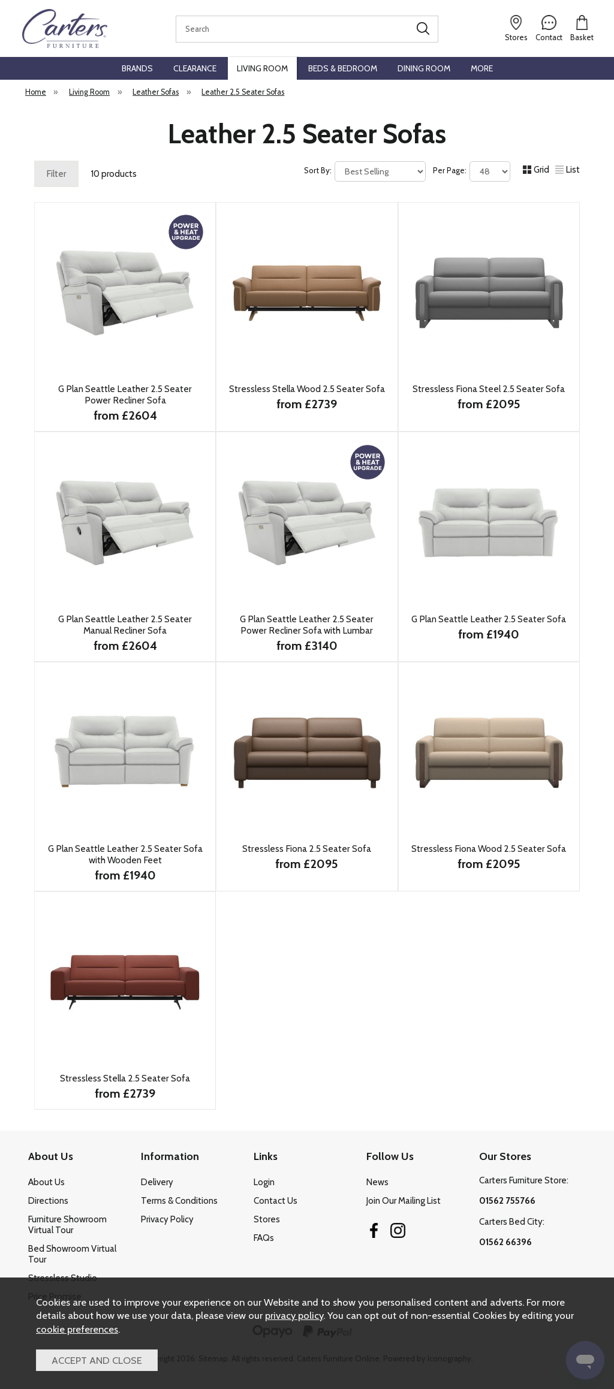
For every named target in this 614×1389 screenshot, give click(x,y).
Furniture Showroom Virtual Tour (67, 1225)
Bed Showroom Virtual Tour (72, 1254)
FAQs (264, 1238)
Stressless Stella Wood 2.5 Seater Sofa (307, 388)
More (482, 68)
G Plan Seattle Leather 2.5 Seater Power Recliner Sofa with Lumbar (307, 624)
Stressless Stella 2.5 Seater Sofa (125, 1078)
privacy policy (294, 1315)
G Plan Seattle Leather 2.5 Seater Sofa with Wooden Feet (125, 854)
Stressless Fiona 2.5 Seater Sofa (306, 848)
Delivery (157, 1182)
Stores (267, 1219)
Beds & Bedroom (342, 68)
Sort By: (365, 171)
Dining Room (424, 68)
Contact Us (275, 1200)
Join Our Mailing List (403, 1200)
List (567, 169)
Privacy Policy (167, 1219)
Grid (536, 169)
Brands (137, 68)
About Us (46, 1182)
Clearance (194, 68)
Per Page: (471, 171)
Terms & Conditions (179, 1200)
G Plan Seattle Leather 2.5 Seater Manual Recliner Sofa (125, 624)
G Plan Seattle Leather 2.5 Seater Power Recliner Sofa (125, 394)
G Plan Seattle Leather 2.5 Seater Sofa (488, 619)
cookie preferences (77, 1329)
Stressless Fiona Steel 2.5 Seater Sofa (489, 388)
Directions (48, 1200)
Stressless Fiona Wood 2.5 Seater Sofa (488, 848)
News (377, 1182)
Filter (56, 173)
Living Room (262, 68)
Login (264, 1182)
